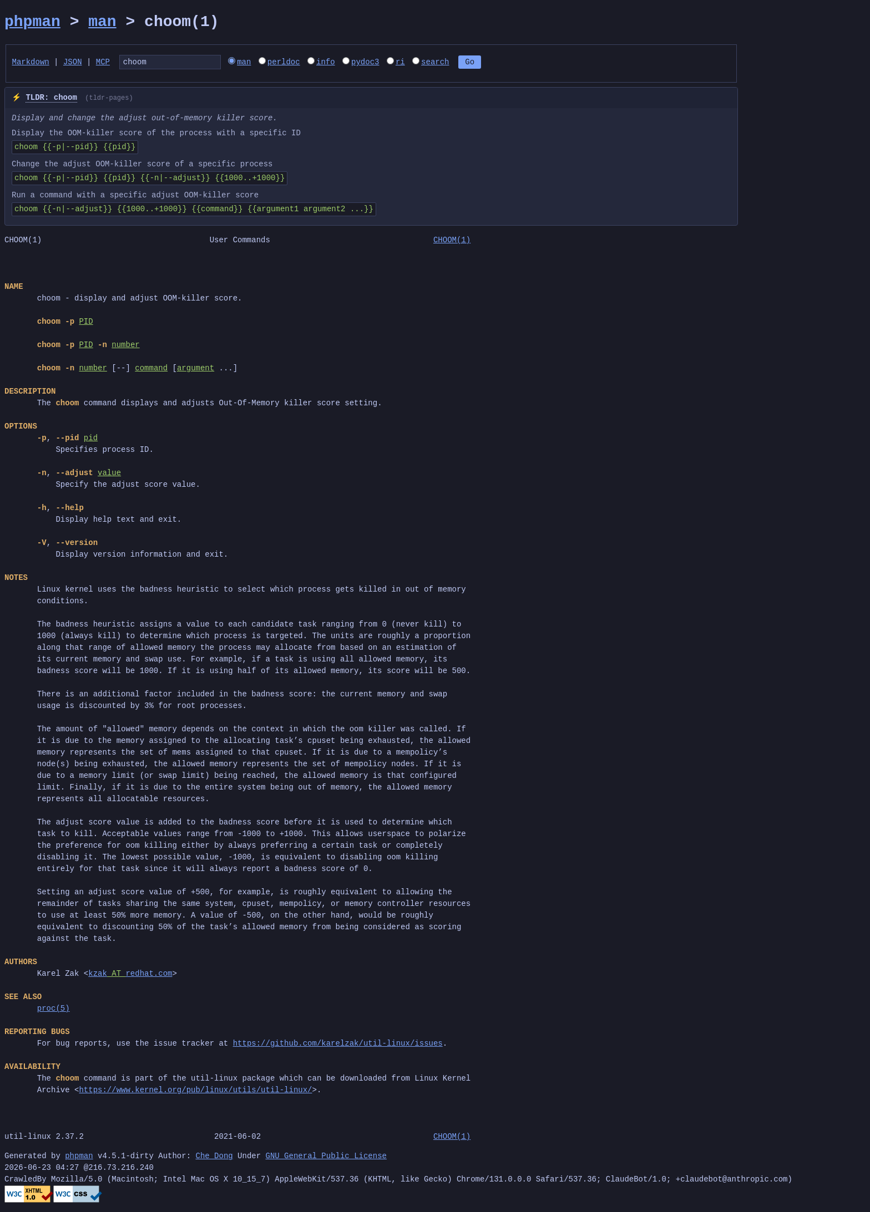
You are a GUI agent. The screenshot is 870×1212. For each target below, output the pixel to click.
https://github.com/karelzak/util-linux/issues (338, 1045)
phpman (32, 22)
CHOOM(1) (452, 242)
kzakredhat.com (130, 975)
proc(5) (53, 1010)
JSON (72, 63)
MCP (103, 63)
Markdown (30, 63)
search (455, 63)
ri (421, 63)
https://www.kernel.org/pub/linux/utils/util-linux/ (195, 1092)
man (102, 22)
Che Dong (213, 1158)
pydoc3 (385, 63)
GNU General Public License (325, 1158)
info (346, 63)
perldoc (304, 63)
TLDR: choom (51, 99)
